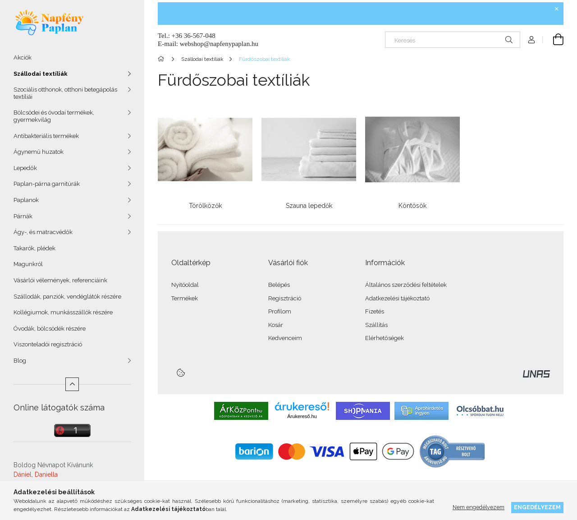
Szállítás (376, 325)
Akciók (23, 57)
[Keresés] (452, 40)
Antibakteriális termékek (46, 136)
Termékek (184, 298)
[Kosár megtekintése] (553, 40)
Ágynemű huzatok (39, 151)
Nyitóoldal (185, 284)
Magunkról (28, 264)
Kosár (275, 325)
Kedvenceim (285, 338)
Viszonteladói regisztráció (48, 344)
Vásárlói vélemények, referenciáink (60, 280)
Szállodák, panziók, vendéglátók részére (67, 296)
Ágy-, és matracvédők (43, 232)
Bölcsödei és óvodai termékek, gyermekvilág (54, 116)
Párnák (23, 216)
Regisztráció (284, 298)
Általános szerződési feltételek (406, 284)
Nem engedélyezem (478, 507)
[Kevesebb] (72, 384)
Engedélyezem (537, 507)
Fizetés (374, 311)
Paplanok (26, 200)
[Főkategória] (162, 59)
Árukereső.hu (301, 416)
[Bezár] (556, 9)
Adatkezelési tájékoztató (397, 298)
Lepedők (25, 168)
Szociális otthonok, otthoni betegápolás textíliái (65, 93)
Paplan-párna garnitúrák (47, 183)
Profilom (279, 311)
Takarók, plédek (34, 248)
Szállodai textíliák (41, 73)
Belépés (279, 284)
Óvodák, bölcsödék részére (50, 328)
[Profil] (531, 40)
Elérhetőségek (384, 338)
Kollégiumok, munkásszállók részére (63, 312)
